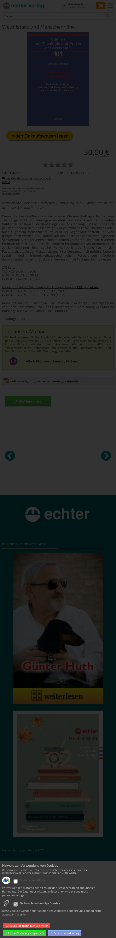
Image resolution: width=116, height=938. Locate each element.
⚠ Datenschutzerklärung (65, 933)
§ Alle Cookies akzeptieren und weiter (26, 925)
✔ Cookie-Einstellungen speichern (24, 933)
